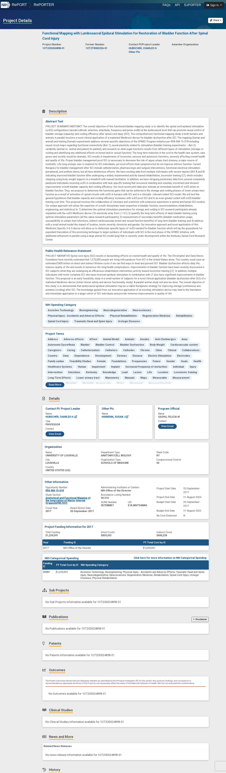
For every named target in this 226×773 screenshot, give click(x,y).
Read (55, 384)
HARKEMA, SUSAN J (115, 416)
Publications (11, 54)
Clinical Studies (13, 75)
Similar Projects (14, 96)
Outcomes (10, 68)
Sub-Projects (12, 47)
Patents (8, 61)
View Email (55, 433)
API (177, 5)
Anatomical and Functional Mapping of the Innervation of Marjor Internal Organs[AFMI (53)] (68, 500)
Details (8, 40)
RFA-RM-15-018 (55, 490)
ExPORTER (192, 5)
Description (20, 34)
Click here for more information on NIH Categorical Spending (170, 557)
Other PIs (134, 51)
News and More (13, 82)
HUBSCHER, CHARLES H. (61, 416)
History (8, 89)
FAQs (166, 5)
